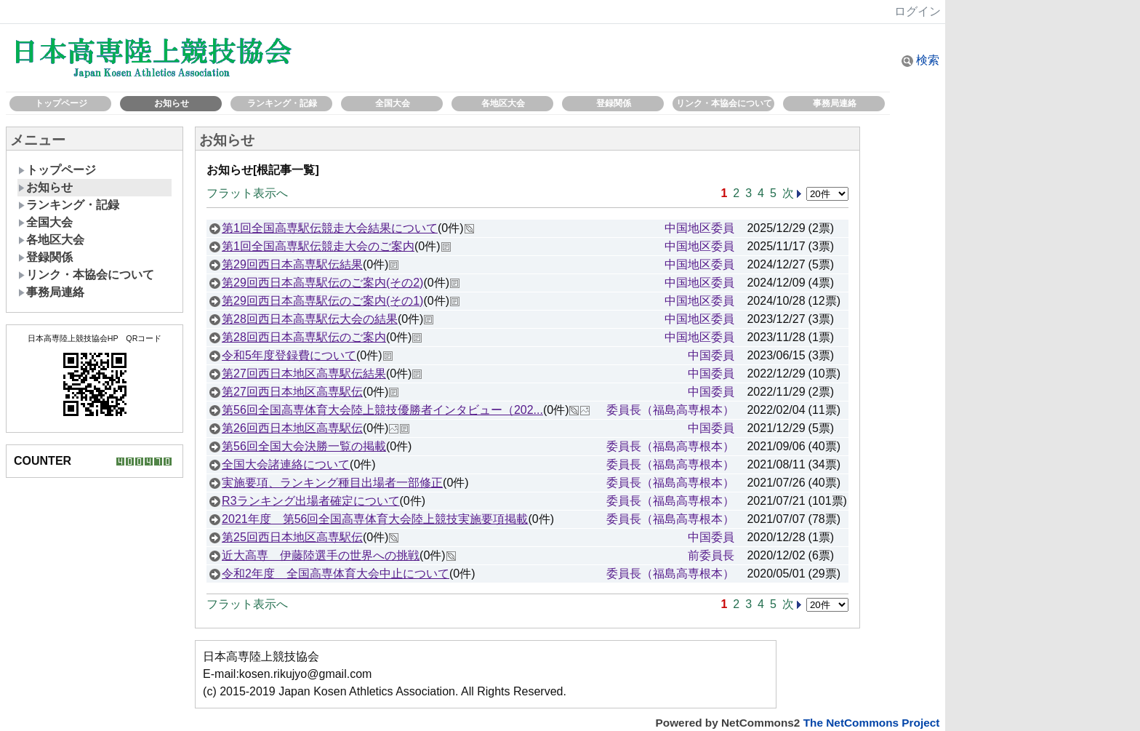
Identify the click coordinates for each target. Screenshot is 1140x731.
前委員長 (711, 555)
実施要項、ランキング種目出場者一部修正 (332, 482)
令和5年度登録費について (289, 355)
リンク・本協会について (724, 103)
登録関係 (613, 103)
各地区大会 (503, 103)
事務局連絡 (834, 103)
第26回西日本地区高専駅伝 (292, 428)
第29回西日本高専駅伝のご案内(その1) (322, 301)
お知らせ (171, 103)
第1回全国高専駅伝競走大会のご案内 (318, 246)
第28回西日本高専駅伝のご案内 (304, 337)
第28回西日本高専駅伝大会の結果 (310, 319)
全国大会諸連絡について (286, 464)
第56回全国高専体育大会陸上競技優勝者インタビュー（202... (382, 410)
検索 (920, 60)
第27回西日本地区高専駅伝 (292, 392)
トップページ (61, 103)
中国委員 (711, 355)
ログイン (917, 11)
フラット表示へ (247, 193)
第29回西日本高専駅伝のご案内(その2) (322, 282)
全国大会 (392, 103)
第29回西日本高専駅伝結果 (292, 264)
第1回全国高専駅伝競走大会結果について (330, 228)
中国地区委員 (699, 228)
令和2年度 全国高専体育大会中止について (335, 573)
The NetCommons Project (871, 722)
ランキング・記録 (282, 103)
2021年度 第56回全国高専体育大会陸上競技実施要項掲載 (375, 519)
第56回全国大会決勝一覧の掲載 (304, 446)
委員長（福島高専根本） (670, 410)
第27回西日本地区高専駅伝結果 (304, 373)
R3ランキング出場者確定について (310, 501)
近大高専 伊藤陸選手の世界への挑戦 (321, 555)
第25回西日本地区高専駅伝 (292, 537)
